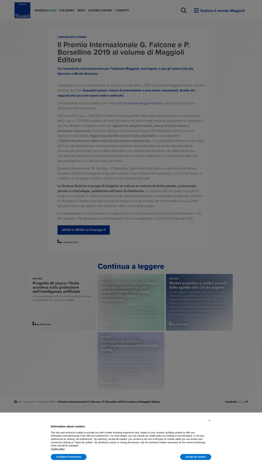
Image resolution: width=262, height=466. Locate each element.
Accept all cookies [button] (195, 456)
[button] (209, 420)
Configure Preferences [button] (68, 456)
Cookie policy (58, 449)
